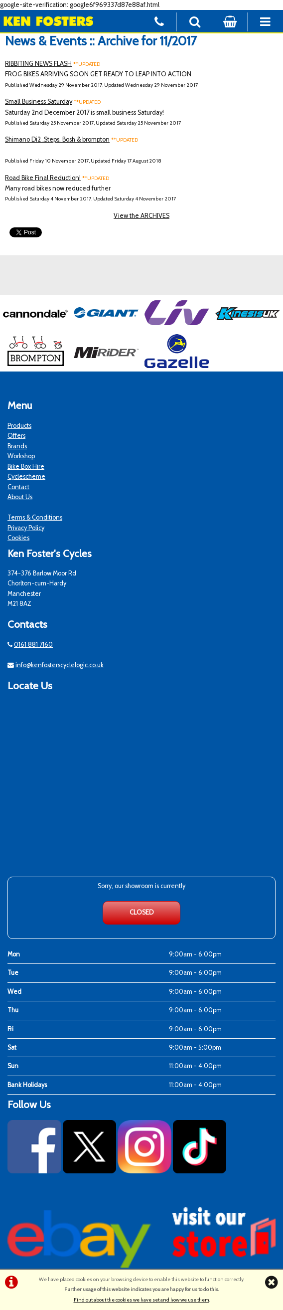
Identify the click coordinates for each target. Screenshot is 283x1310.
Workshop (21, 456)
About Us (19, 497)
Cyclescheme (26, 476)
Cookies (18, 538)
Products (19, 425)
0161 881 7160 (33, 644)
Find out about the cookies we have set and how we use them (141, 1300)
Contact (18, 487)
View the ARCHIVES (141, 215)
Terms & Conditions (34, 517)
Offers (16, 435)
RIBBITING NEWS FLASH (38, 63)
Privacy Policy (25, 528)
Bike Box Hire (25, 466)
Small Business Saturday (38, 101)
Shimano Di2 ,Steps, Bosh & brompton (57, 139)
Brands (17, 446)
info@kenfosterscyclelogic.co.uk (59, 665)
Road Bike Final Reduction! (43, 178)
